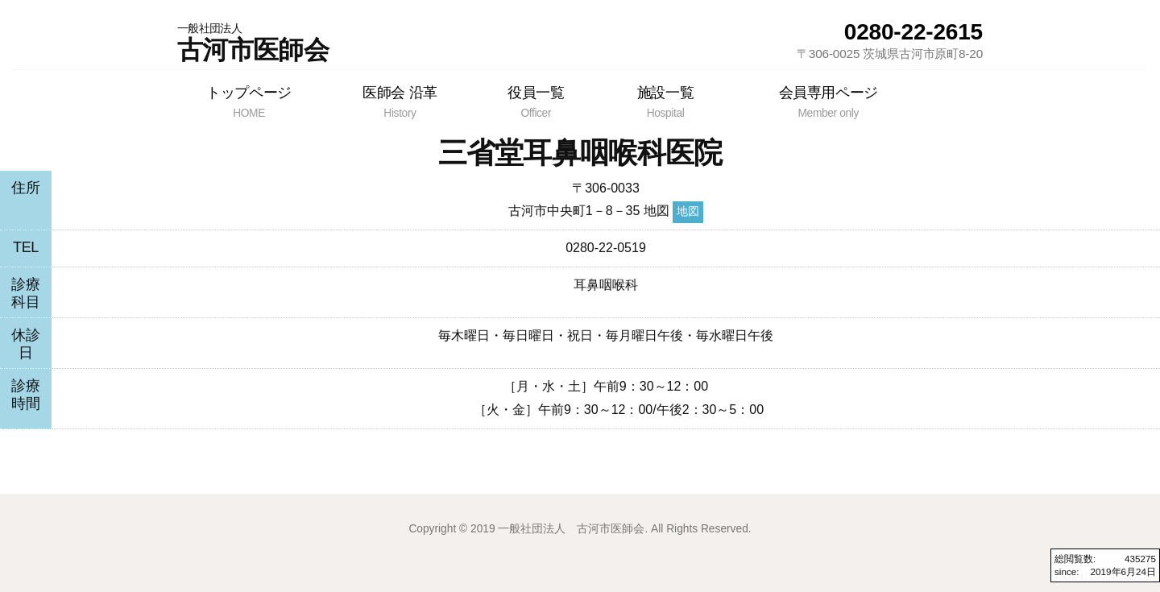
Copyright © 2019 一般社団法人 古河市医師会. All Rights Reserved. (579, 529)
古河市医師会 (253, 42)
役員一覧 (535, 101)
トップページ (249, 101)
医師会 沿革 (400, 101)
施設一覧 (665, 101)
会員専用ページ (828, 101)
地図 (688, 211)
